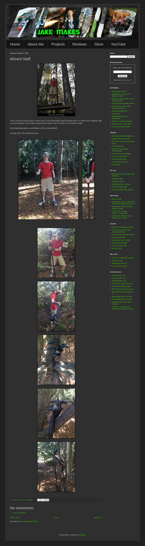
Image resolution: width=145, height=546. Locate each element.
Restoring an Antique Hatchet (122, 227)
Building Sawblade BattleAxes (123, 136)
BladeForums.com (119, 278)
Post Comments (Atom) (29, 521)
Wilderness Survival (119, 263)
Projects (58, 44)
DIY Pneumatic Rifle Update (122, 190)
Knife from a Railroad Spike (122, 121)
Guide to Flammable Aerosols (123, 258)
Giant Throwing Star (119, 159)
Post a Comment (19, 513)
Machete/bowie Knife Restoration (119, 117)
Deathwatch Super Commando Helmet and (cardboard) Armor (123, 203)
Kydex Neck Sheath (119, 91)
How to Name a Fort (119, 266)
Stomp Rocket (117, 260)
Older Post (98, 517)
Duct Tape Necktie (119, 237)
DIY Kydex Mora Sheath (121, 127)
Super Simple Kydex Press (122, 124)
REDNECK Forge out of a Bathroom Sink (121, 95)
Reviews (79, 44)
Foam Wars (116, 165)
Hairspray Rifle (117, 179)
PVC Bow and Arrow (119, 156)
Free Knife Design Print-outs (122, 284)
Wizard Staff (116, 199)
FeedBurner (127, 80)
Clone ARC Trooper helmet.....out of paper (120, 212)
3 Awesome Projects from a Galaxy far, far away (122, 217)
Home (15, 44)
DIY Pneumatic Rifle (119, 187)
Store (98, 44)
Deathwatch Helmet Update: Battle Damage (122, 207)
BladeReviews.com (119, 281)
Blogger (82, 535)
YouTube (118, 44)
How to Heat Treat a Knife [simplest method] (121, 107)
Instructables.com (118, 275)
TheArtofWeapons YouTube (122, 299)
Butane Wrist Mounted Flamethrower (120, 150)
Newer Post (15, 517)
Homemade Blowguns (120, 162)
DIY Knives (116, 114)
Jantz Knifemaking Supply (121, 286)
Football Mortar (117, 146)
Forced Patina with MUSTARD (123, 103)
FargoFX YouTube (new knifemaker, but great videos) (122, 308)
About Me (36, 44)
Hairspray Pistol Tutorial (121, 184)
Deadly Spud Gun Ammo (121, 139)
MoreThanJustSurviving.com (122, 289)
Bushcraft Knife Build (119, 111)
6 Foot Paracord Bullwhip (121, 154)
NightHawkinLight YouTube (122, 296)
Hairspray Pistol (118, 181)
